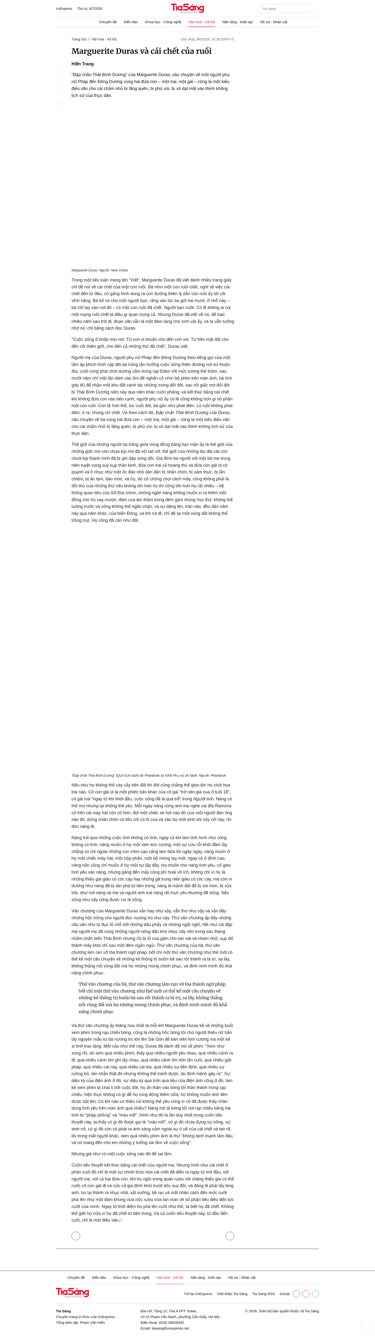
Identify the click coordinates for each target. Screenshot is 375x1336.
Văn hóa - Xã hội (104, 39)
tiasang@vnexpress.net (170, 1328)
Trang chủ (79, 39)
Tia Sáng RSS (263, 1294)
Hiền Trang (83, 64)
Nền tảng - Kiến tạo (237, 22)
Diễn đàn (131, 22)
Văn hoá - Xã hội (201, 22)
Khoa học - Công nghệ (163, 22)
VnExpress (64, 8)
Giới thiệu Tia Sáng (232, 1294)
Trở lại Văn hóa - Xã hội (77, 1235)
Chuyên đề (107, 22)
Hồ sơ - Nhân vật (273, 22)
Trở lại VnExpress (198, 1294)
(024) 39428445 (171, 1322)
